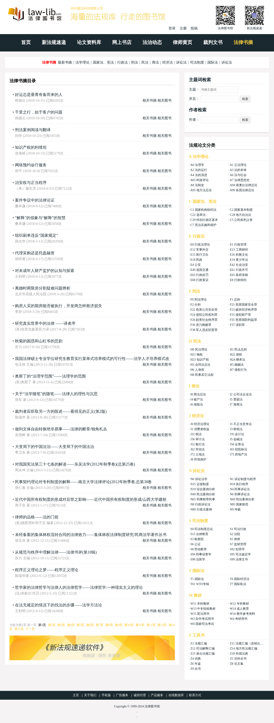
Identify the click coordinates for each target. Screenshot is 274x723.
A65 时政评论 (199, 180)
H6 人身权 (197, 369)
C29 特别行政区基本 (204, 220)
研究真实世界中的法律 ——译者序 (45, 323)
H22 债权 (236, 354)
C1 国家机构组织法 (203, 209)
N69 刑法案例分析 (242, 499)
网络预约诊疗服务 (31, 165)
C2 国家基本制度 (241, 209)
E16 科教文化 (239, 254)
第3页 (61, 625)
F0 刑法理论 (198, 299)
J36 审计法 (197, 439)
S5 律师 (235, 539)
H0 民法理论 (198, 349)
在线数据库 (176, 695)
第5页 (80, 625)
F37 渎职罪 (237, 325)
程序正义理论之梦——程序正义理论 (46, 570)
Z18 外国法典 (239, 653)
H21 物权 (196, 354)
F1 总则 (235, 299)
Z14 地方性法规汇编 (243, 648)
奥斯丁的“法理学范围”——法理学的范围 (50, 376)
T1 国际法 (197, 579)
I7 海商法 (236, 404)
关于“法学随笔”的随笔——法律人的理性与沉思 (56, 394)
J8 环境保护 (198, 459)
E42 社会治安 (239, 264)
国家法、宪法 (103, 62)
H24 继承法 (237, 359)
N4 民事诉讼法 (240, 489)
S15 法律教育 (199, 534)
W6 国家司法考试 (202, 624)
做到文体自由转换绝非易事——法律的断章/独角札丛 (61, 429)
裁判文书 (213, 42)
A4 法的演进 (198, 175)
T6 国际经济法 (239, 579)
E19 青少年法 (239, 259)
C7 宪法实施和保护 (203, 225)
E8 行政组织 (238, 280)
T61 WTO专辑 (199, 584)
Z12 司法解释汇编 (202, 648)
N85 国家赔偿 (239, 504)
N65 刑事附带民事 (202, 499)
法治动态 (152, 42)
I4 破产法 (196, 399)
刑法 (134, 62)
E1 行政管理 (238, 244)
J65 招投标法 (238, 449)
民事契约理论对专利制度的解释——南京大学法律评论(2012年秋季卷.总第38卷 (83, 482)
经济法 (167, 62)
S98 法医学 (197, 559)
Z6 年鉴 (195, 663)
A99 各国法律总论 (242, 190)
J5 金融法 (236, 439)
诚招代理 (139, 695)
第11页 (139, 625)
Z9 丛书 (195, 668)
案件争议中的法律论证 (35, 200)
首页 (26, 42)
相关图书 (164, 100)
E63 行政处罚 (199, 275)
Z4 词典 (195, 658)
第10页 (129, 625)
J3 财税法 (236, 429)
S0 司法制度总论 (201, 529)
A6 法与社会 (238, 175)
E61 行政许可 (239, 270)
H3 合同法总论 (200, 364)
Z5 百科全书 (238, 658)
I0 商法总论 (198, 394)
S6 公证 (195, 544)
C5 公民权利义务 (241, 220)
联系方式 (195, 695)
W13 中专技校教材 (203, 608)
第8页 (109, 625)
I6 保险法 (196, 404)
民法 (144, 62)
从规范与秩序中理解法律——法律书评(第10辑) (56, 552)
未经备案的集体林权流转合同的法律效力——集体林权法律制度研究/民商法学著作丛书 (90, 534)
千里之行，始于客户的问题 (38, 112)
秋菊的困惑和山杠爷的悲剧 (38, 341)
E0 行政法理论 (200, 244)
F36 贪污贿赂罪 (200, 325)
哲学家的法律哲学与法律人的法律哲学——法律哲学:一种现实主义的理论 (79, 587)
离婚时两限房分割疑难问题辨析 (42, 288)
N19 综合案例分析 (202, 489)
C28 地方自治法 (240, 215)
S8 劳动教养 (198, 549)
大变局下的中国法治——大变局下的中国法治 (54, 446)
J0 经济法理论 (199, 424)
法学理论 (82, 62)
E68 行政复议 (199, 280)
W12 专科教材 (239, 603)
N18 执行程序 (239, 484)
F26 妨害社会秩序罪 (203, 319)
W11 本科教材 (199, 603)
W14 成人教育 (239, 608)
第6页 (90, 625)
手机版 (106, 695)
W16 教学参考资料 (242, 613)
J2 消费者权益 (199, 429)
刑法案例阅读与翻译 (33, 130)
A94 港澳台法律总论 (244, 185)
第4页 (71, 625)
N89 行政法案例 (201, 509)
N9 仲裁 (235, 509)
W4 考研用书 (238, 618)
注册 (183, 28)
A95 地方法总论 (201, 190)
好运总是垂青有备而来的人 (38, 94)
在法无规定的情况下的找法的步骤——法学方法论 (58, 605)
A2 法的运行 (198, 170)
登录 (171, 28)
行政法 (122, 62)
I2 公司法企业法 (241, 394)
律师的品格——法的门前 (36, 517)
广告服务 (122, 695)
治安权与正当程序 (31, 182)
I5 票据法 (236, 399)
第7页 (99, 625)
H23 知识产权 (199, 359)
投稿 (194, 28)
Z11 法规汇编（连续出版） (248, 643)
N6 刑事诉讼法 (240, 494)
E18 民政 (196, 259)
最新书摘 (65, 62)
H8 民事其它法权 (202, 374)
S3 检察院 (197, 539)
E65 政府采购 (239, 275)
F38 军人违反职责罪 (203, 330)
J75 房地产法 (238, 454)
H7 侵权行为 (238, 369)
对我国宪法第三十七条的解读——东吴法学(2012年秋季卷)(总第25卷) (75, 464)
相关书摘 (149, 100)
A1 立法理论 (238, 165)
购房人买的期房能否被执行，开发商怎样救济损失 (58, 306)
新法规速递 (54, 42)
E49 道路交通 (199, 270)
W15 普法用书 (200, 613)
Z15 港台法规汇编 (202, 653)
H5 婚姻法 (237, 364)
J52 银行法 (197, 444)
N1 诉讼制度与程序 (243, 479)
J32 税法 (196, 434)
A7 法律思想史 (240, 180)
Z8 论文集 (236, 663)
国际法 (212, 62)
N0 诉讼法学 (198, 479)
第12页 (151, 625)
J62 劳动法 (197, 449)
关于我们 (90, 695)
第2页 (52, 625)
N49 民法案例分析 (202, 494)
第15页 (19, 629)
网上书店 (122, 42)
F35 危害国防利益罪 (243, 319)
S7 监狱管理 (238, 544)
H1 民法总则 (238, 349)
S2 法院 (235, 534)
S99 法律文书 (239, 559)
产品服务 (157, 695)
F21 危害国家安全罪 (243, 304)
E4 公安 (195, 264)
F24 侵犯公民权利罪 (203, 314)
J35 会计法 (237, 434)
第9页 (118, 625)
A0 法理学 (197, 165)
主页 (76, 695)
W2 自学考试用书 (202, 618)
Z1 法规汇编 (198, 643)
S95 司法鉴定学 (240, 554)
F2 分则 (195, 304)
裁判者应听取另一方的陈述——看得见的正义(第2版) (61, 411)
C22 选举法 (198, 215)
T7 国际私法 (238, 584)
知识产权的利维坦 (31, 147)
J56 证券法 (237, 444)
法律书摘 (243, 42)
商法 (155, 62)
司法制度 (197, 62)
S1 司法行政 (238, 529)
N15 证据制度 (199, 484)
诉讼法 (181, 62)
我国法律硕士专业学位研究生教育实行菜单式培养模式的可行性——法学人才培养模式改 (92, 358)
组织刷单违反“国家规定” (36, 235)
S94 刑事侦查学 (200, 554)
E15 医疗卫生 (199, 254)
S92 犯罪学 (237, 549)
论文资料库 (89, 42)
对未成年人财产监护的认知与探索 (44, 270)
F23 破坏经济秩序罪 (243, 309)
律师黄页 (182, 42)
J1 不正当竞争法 (241, 424)
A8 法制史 (197, 185)
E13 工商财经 (239, 249)
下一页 (30, 629)
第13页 (162, 625)
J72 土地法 (197, 454)
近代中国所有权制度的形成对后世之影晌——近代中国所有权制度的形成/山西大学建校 (90, 499)
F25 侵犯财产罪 (240, 314)
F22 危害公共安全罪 (203, 309)
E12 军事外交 (199, 249)
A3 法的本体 (238, 170)
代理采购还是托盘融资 (35, 253)
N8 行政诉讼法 (200, 504)
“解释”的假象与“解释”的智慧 (40, 218)
